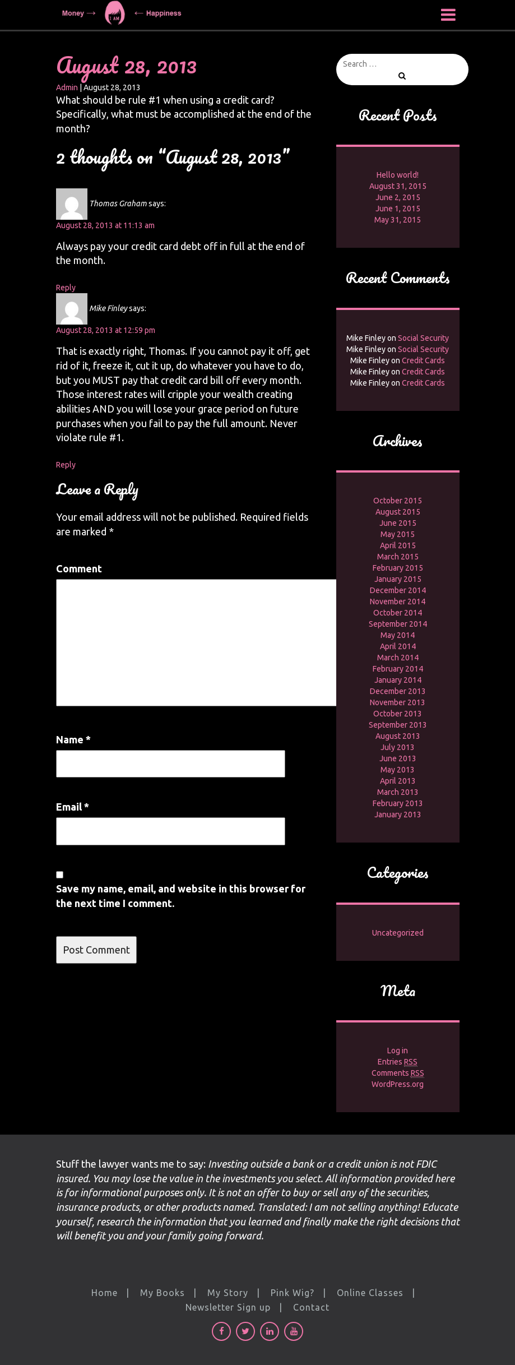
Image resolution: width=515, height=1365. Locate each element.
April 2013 (398, 780)
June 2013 (397, 758)
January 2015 (397, 579)
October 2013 (397, 713)
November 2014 (397, 601)
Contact (311, 1307)
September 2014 (398, 623)
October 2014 (397, 612)
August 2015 (397, 511)
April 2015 (398, 545)
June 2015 (397, 523)
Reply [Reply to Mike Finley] (66, 464)
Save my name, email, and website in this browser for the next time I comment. (180, 896)
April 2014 (398, 646)
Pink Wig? (292, 1293)
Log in (397, 1050)
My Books (162, 1293)
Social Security (423, 338)
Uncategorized (398, 932)
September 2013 (398, 724)
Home (104, 1293)
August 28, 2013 (126, 64)
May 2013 (398, 769)
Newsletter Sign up (228, 1307)
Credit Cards (423, 360)
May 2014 (398, 635)
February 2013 (398, 803)
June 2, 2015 (397, 197)
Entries (397, 1062)
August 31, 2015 (397, 186)
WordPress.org (398, 1084)
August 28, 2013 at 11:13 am (105, 225)
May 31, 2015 (397, 219)
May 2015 (398, 534)
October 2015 (397, 500)
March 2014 (398, 657)
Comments (398, 1073)
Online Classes (370, 1293)
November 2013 (397, 702)
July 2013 (398, 747)
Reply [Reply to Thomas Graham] (66, 287)
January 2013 (397, 814)
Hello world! (398, 174)
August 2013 (397, 736)
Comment (79, 568)
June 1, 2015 (397, 208)
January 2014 (397, 679)
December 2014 (398, 590)
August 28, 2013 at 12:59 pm (105, 330)
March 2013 (398, 792)
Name (73, 739)
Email (72, 806)
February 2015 (398, 567)
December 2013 (398, 691)
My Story (227, 1293)
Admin (67, 87)
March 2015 (398, 556)
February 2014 (398, 668)
